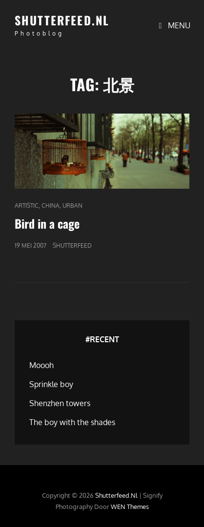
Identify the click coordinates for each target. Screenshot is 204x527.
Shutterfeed (72, 245)
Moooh (41, 365)
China (50, 205)
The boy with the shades (72, 422)
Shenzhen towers (59, 403)
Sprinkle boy (51, 384)
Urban (72, 205)
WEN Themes (130, 506)
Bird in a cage (47, 223)
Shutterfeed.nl (62, 20)
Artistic (27, 205)
